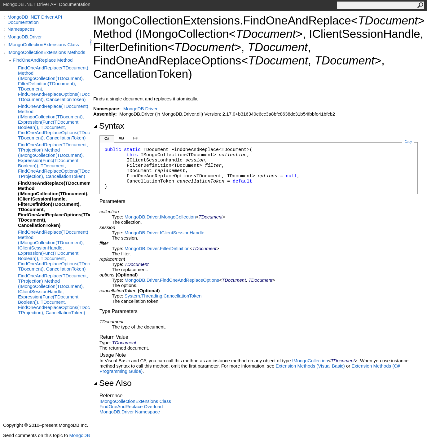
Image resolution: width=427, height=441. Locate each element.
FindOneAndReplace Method (43, 60)
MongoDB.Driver (24, 36)
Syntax (108, 125)
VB (121, 138)
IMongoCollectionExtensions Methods (46, 52)
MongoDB (79, 435)
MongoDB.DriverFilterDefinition (157, 248)
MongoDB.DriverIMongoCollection (160, 216)
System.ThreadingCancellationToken (163, 295)
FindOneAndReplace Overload (131, 406)
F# (135, 138)
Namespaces (21, 29)
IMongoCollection (310, 360)
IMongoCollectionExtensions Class (43, 44)
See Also (112, 383)
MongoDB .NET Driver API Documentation (34, 19)
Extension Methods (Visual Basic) (310, 365)
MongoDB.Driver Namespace (129, 411)
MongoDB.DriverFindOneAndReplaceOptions (172, 280)
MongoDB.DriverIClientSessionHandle (165, 232)
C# (106, 138)
